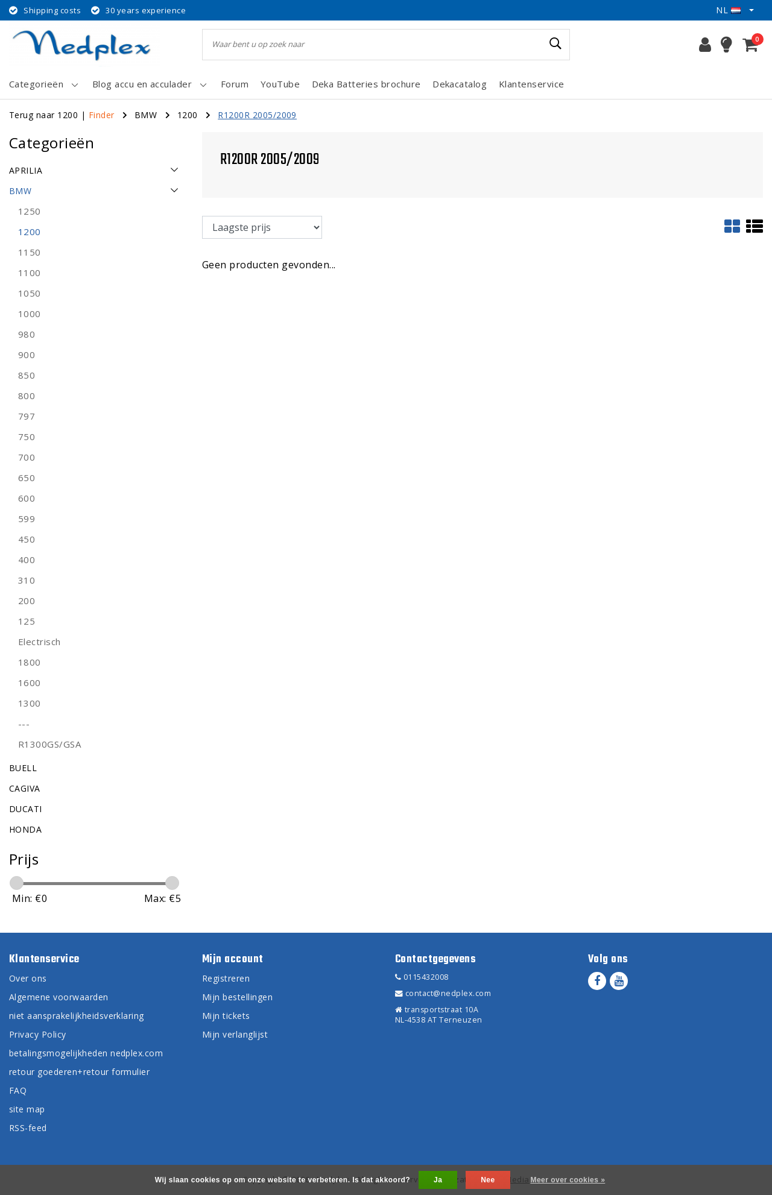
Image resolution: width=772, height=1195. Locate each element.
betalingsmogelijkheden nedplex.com (86, 1053)
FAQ (18, 1090)
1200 (187, 115)
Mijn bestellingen (237, 997)
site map (27, 1109)
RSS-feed (28, 1128)
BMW (145, 115)
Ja (438, 1180)
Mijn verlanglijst (235, 1034)
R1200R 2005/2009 (257, 115)
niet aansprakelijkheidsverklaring (76, 1015)
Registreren (226, 978)
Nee (488, 1180)
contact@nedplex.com (443, 993)
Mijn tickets (226, 1015)
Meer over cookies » (567, 1180)
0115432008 (422, 977)
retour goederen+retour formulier (79, 1071)
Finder (102, 115)
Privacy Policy (37, 1034)
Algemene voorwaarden (59, 997)
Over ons (28, 978)
